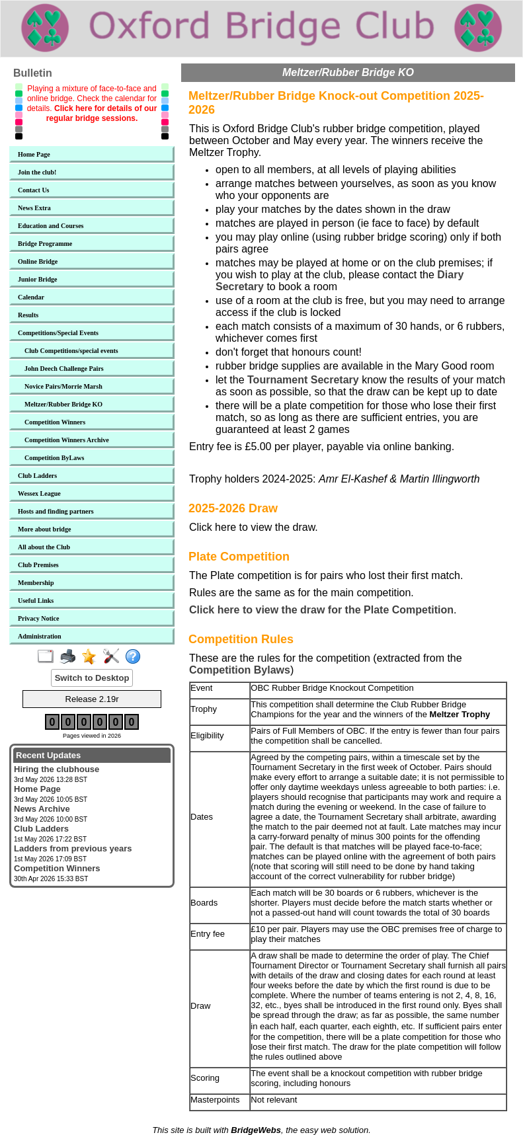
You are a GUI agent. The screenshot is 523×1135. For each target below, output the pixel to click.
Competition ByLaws (54, 457)
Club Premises (38, 564)
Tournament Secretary (303, 379)
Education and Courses (50, 225)
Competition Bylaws (239, 670)
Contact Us (34, 190)
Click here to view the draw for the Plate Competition (321, 609)
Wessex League (39, 493)
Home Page (34, 154)
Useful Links (36, 600)
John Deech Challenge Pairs (64, 368)
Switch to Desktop (92, 678)
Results (28, 315)
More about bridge (44, 529)
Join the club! (37, 172)
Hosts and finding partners (56, 511)
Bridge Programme (45, 243)
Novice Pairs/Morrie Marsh (63, 386)
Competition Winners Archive (66, 440)
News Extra (34, 208)
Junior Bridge (38, 279)
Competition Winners (54, 422)
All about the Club (44, 547)
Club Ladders (37, 475)
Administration (39, 636)
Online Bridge (38, 261)
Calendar (31, 297)
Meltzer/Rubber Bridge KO (63, 404)
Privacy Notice (38, 618)
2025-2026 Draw (233, 508)
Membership (36, 582)
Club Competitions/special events (71, 350)
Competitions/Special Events (58, 332)
